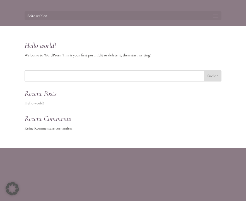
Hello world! (40, 45)
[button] (12, 188)
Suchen (212, 75)
